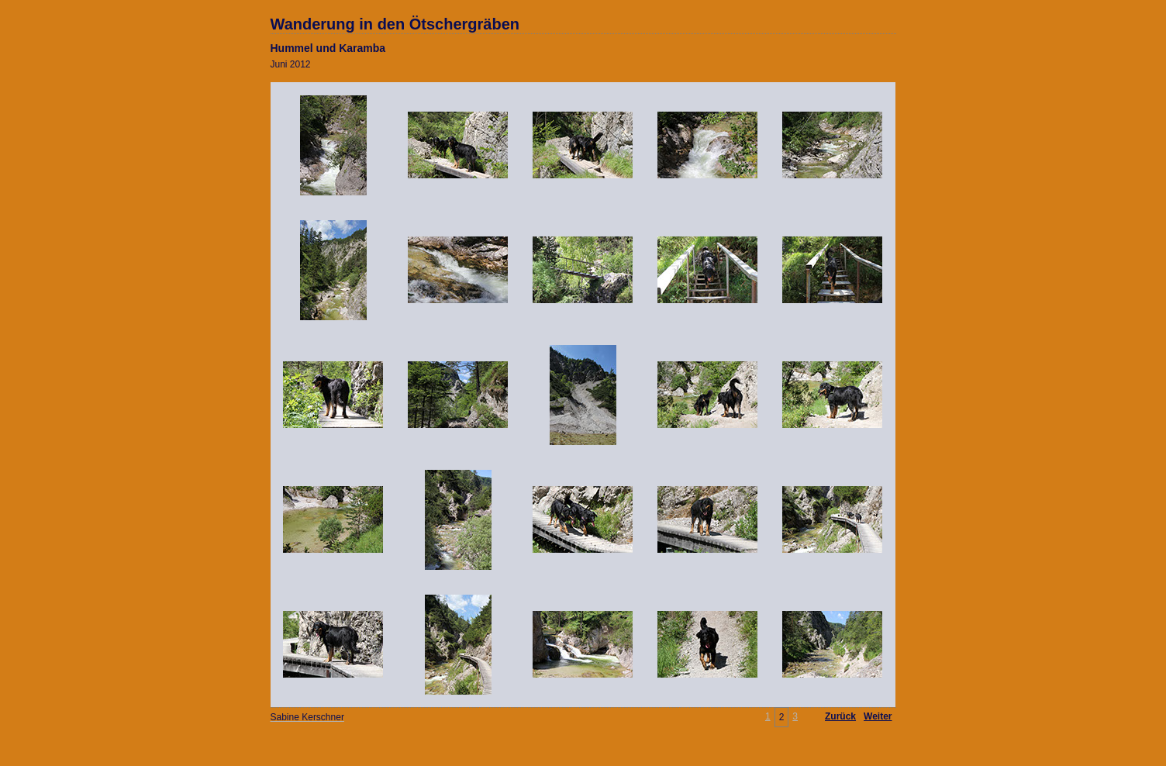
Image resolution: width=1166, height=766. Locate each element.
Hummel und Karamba (328, 48)
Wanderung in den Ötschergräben (395, 24)
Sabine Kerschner (307, 717)
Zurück (840, 716)
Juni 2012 (291, 64)
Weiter (878, 716)
